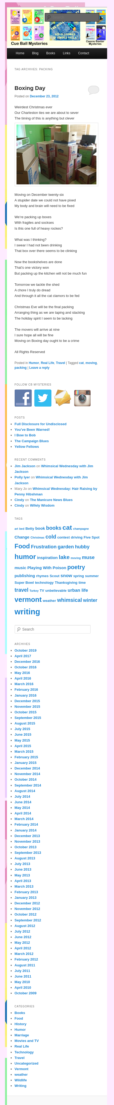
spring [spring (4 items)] (78, 576)
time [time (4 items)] (82, 583)
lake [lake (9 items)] (64, 557)
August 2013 (25, 858)
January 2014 (25, 830)
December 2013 (27, 836)
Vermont (21, 1069)
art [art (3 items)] (16, 528)
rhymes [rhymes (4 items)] (42, 576)
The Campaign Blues (32, 441)
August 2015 (25, 723)
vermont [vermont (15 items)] (28, 599)
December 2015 (27, 701)
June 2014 (23, 802)
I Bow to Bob (25, 435)
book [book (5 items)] (40, 528)
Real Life (47, 363)
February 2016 (26, 690)
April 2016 (23, 678)
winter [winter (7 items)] (90, 600)
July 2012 (22, 931)
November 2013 (27, 841)
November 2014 (27, 774)
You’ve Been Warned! (32, 430)
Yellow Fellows (27, 447)
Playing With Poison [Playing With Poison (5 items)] (46, 567)
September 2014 (28, 785)
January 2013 (25, 898)
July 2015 (22, 729)
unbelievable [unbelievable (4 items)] (56, 591)
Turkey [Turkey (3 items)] (34, 590)
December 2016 (27, 662)
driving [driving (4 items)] (77, 537)
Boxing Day (30, 88)
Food (19, 1018)
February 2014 (26, 824)
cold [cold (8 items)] (51, 537)
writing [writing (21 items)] (27, 611)
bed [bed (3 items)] (21, 528)
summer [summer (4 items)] (92, 576)
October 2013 (25, 847)
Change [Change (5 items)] (22, 537)
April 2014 (23, 813)
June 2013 (23, 869)
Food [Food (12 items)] (22, 546)
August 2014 (25, 791)
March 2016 (24, 684)
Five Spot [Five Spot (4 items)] (91, 537)
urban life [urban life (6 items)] (78, 590)
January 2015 (25, 763)
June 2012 (23, 937)
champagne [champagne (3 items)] (81, 528)
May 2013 (22, 875)
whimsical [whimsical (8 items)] (69, 600)
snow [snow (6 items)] (66, 575)
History (21, 1024)
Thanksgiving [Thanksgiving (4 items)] (66, 583)
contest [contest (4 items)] (63, 537)
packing (21, 368)
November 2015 (27, 707)
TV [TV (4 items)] (42, 591)
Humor (34, 363)
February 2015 (26, 757)
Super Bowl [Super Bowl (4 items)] (24, 583)
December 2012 (27, 903)
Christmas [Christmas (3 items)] (37, 537)
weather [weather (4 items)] (49, 601)
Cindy (19, 500)
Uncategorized (27, 1063)
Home (20, 53)
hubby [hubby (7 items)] (82, 546)
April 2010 (23, 988)
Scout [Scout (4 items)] (55, 576)
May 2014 (22, 808)
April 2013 (23, 881)
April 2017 (23, 656)
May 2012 (22, 943)
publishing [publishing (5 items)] (25, 575)
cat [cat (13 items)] (67, 527)
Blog (35, 53)
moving (91, 363)
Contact (83, 53)
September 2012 (28, 920)
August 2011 (25, 965)
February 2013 (26, 892)
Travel (60, 363)
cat (81, 363)
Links (66, 53)
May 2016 (22, 673)
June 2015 (23, 734)
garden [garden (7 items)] (66, 546)
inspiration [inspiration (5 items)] (47, 557)
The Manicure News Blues (51, 500)
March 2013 (24, 886)
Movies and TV (27, 1041)
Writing (21, 1086)
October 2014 (25, 779)
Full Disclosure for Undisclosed (41, 424)
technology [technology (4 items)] (44, 583)
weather (21, 1075)
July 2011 (22, 971)
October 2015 (25, 712)
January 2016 (25, 695)
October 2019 (25, 650)
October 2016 (25, 667)
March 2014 (24, 819)
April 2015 (23, 746)
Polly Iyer (22, 477)
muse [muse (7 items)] (88, 557)
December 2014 (27, 768)
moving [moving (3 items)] (76, 558)
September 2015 (28, 718)
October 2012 (25, 914)
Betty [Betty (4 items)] (29, 529)
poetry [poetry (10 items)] (76, 567)
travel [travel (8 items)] (21, 590)
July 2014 (22, 796)
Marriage (22, 1035)
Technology (24, 1052)
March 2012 (24, 954)
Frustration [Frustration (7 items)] (43, 546)
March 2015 (24, 752)
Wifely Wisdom (42, 505)
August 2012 (25, 926)
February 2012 (26, 959)
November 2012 (27, 909)
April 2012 (23, 948)
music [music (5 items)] (20, 567)
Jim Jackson (25, 466)
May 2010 (22, 982)
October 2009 (25, 993)
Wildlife (21, 1080)
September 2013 (28, 853)
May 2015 (22, 740)
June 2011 (23, 976)
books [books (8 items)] (53, 528)
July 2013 (22, 864)
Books (50, 53)
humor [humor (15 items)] (25, 556)
